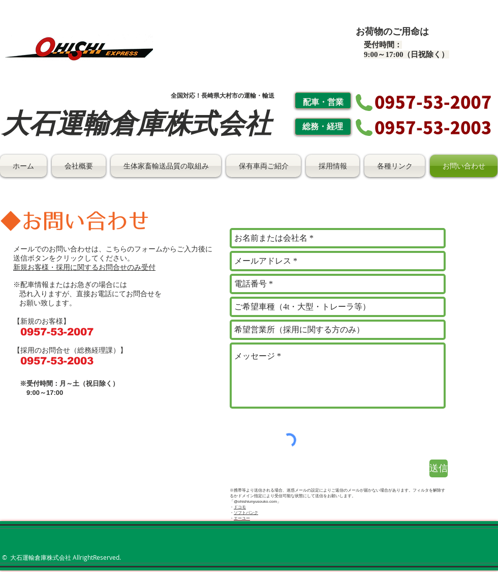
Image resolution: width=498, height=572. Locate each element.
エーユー (242, 518)
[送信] (438, 468)
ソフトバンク (246, 512)
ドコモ (240, 507)
